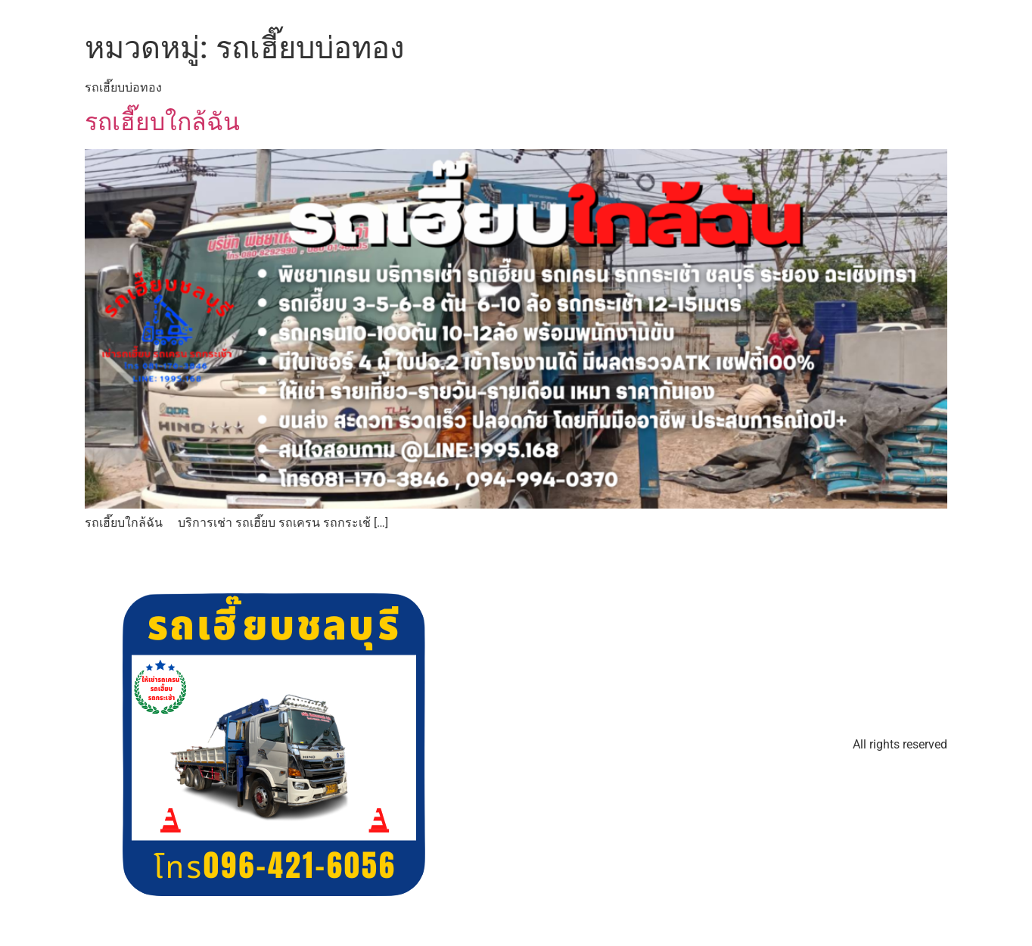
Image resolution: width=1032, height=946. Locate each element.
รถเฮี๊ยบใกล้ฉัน (162, 121)
